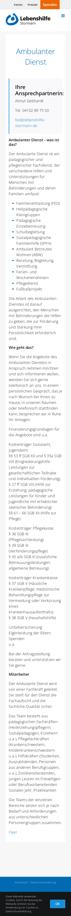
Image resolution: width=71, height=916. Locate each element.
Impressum (21, 882)
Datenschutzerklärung (43, 882)
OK (57, 904)
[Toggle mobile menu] (63, 16)
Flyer (13, 832)
